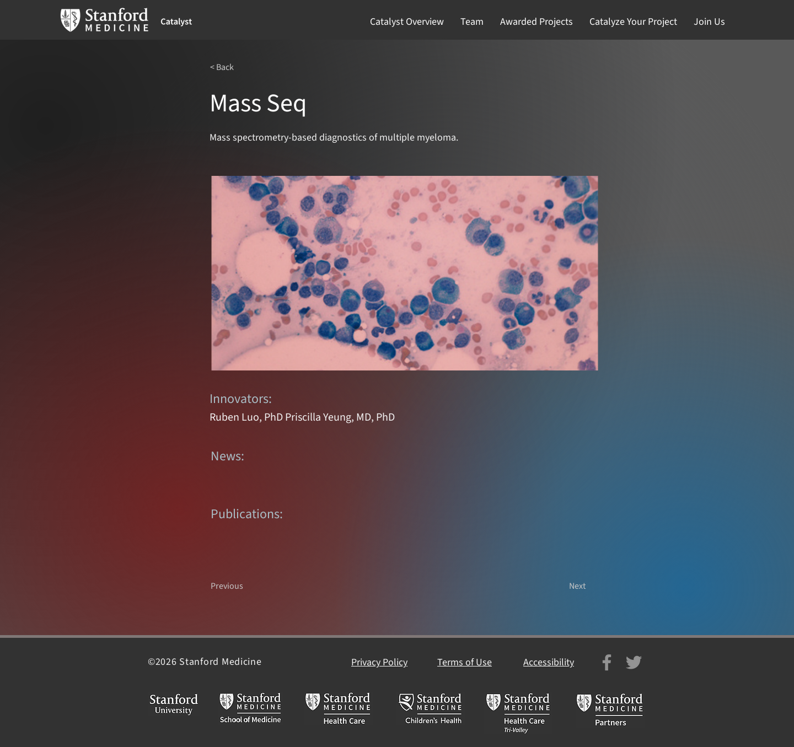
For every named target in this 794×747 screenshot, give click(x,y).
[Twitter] (634, 662)
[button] (407, 22)
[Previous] (247, 586)
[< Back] (246, 67)
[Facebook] (607, 662)
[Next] (558, 586)
